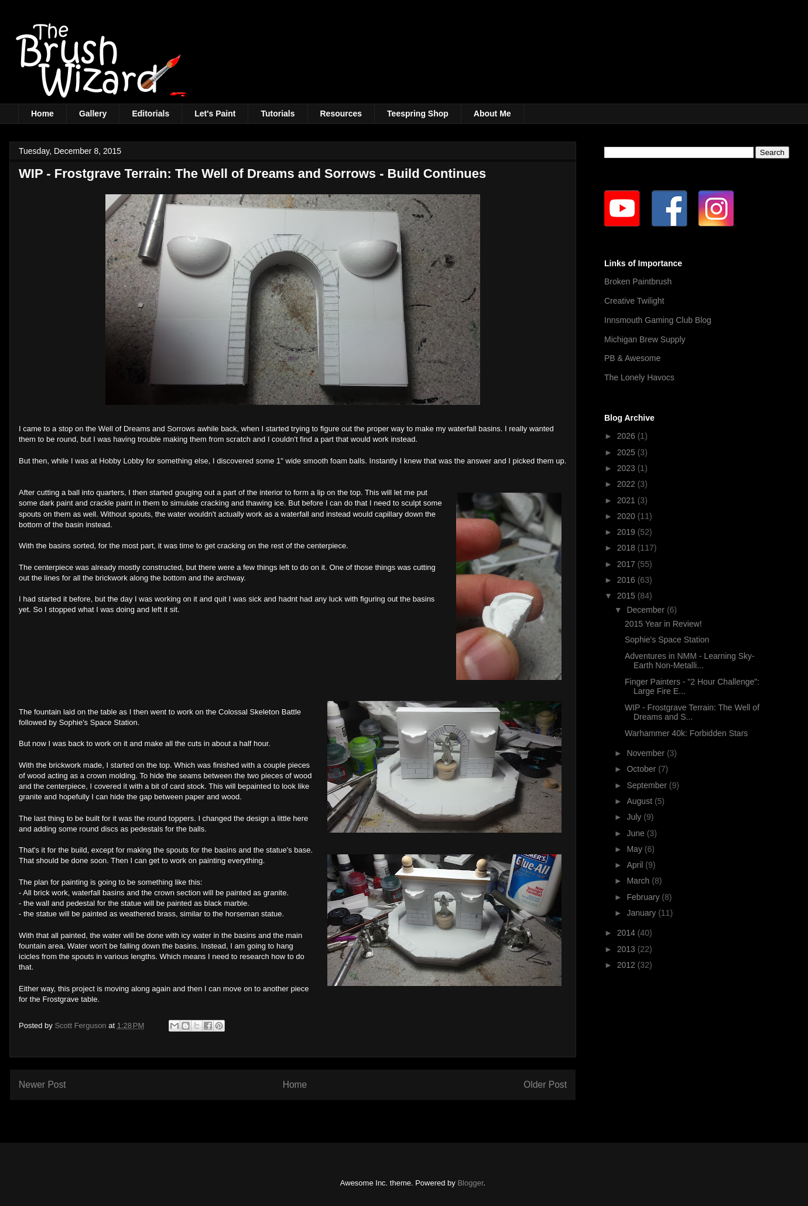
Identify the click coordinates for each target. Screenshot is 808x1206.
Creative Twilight (634, 300)
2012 (627, 965)
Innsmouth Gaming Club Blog (657, 320)
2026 (627, 436)
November (646, 753)
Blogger (470, 1182)
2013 (627, 949)
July (634, 817)
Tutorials (278, 113)
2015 (627, 595)
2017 (627, 564)
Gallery (93, 113)
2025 (627, 452)
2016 (627, 580)
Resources (341, 113)
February (644, 897)
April (635, 865)
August (640, 801)
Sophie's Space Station (667, 639)
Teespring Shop (417, 113)
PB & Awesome (632, 358)
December (646, 609)
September (647, 785)
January (642, 913)
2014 (627, 932)
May (635, 849)
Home (42, 113)
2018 (627, 547)
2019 (627, 532)
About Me (492, 113)
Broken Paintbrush (638, 281)
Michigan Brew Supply (645, 339)
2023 (627, 468)
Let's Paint (214, 113)
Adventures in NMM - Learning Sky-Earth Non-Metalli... (690, 661)
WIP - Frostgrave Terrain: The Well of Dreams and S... (692, 712)
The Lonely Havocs (639, 377)
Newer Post (42, 1085)
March (639, 880)
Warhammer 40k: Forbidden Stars (686, 733)
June (636, 833)
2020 (627, 516)
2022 (627, 484)
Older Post (545, 1085)
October (642, 769)
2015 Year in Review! (663, 623)
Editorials (150, 113)
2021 (627, 500)
